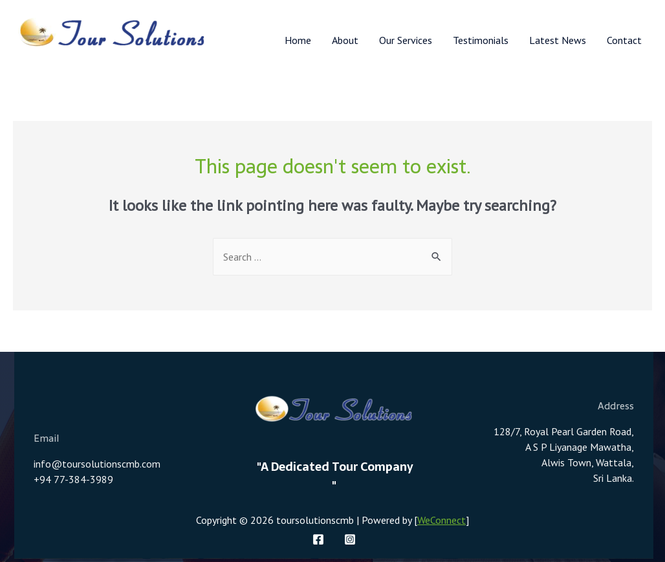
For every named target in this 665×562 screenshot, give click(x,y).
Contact (624, 40)
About (345, 40)
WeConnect (441, 519)
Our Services (405, 40)
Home (298, 40)
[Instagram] (350, 539)
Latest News (557, 40)
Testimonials (480, 40)
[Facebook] (318, 539)
